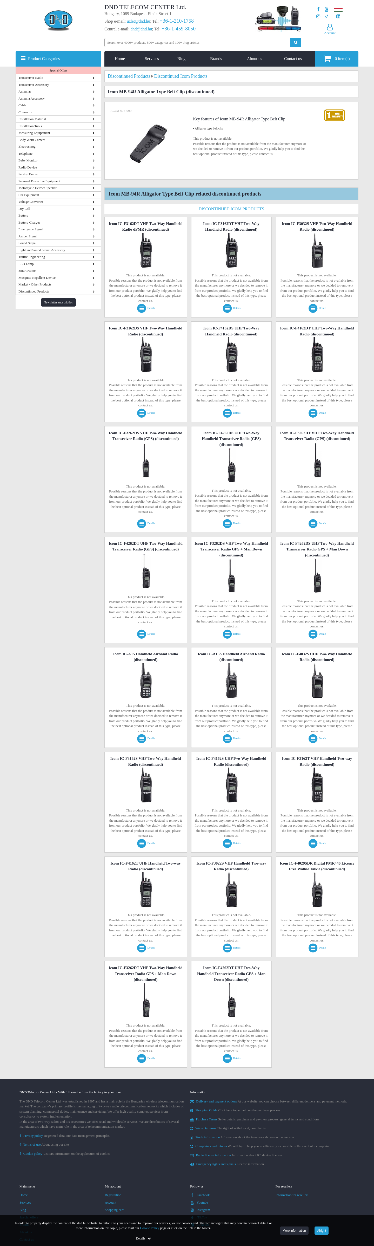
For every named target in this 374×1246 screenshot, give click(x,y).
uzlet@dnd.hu (138, 21)
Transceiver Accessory (33, 85)
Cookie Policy (149, 1228)
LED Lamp (26, 264)
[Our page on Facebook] (318, 9)
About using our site (44, 1144)
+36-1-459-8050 (179, 28)
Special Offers (59, 70)
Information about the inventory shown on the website (242, 1137)
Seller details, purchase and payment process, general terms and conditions (254, 1119)
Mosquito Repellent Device (37, 278)
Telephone (25, 153)
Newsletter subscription (58, 302)
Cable (22, 105)
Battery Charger (29, 222)
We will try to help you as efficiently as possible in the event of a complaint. (260, 1146)
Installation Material (32, 119)
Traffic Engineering (31, 257)
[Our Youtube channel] (327, 9)
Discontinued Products (33, 291)
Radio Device (27, 167)
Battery (23, 215)
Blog (181, 58)
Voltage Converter (30, 202)
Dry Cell (24, 209)
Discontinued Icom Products (231, 209)
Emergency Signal (30, 229)
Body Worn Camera (31, 140)
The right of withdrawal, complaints (228, 1128)
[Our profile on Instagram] (318, 16)
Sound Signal (27, 243)
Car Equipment (28, 195)
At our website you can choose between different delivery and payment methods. (268, 1101)
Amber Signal (27, 236)
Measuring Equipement (34, 133)
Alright (321, 1230)
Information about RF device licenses (236, 1155)
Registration (113, 1195)
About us (254, 58)
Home (120, 58)
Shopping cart (114, 1210)
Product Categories (44, 58)
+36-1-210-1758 (177, 21)
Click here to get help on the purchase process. (235, 1110)
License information (227, 1164)
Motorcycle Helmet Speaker (37, 188)
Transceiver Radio (30, 78)
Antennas (24, 91)
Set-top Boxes (27, 174)
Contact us (293, 58)
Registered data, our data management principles (64, 1136)
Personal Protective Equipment (39, 181)
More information (294, 1230)
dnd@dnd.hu (141, 29)
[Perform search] (295, 42)
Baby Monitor (27, 160)
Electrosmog (27, 146)
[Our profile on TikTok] (326, 16)
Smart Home (27, 270)
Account (110, 1202)
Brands (216, 58)
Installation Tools (30, 126)
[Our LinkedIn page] (338, 16)
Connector (25, 112)
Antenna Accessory (31, 98)
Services (152, 58)
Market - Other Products (34, 284)
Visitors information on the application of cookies (64, 1154)
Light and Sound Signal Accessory (41, 250)
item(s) (336, 58)
